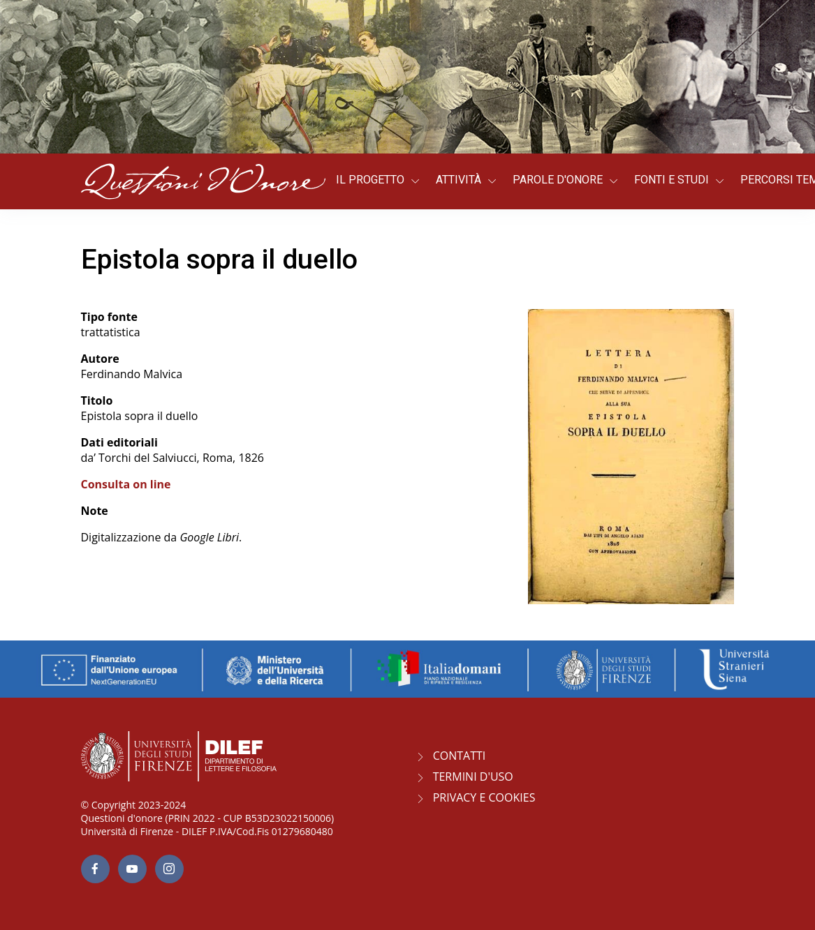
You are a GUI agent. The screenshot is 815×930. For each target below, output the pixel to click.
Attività (458, 179)
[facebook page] (95, 869)
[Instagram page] (169, 869)
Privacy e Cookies (484, 797)
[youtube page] (132, 869)
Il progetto (370, 179)
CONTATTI (459, 755)
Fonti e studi (671, 179)
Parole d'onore (558, 179)
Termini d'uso (473, 776)
